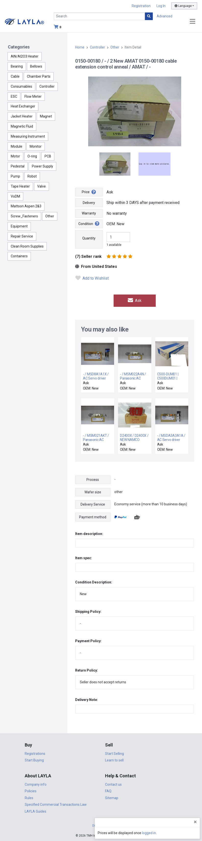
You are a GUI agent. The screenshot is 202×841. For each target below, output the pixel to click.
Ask (135, 300)
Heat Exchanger (23, 106)
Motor (15, 156)
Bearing (17, 66)
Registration (141, 6)
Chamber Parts (38, 76)
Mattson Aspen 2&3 (26, 206)
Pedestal (17, 166)
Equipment (19, 226)
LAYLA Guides (35, 811)
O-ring (32, 156)
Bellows (36, 66)
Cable (15, 76)
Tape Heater (20, 186)
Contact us (113, 784)
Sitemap (111, 798)
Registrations (35, 753)
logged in (169, 833)
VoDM (15, 196)
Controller (47, 86)
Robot (32, 176)
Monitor (36, 146)
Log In (161, 6)
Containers (19, 256)
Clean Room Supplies (27, 246)
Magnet (46, 116)
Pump (15, 176)
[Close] (195, 822)
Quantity (88, 238)
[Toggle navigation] (192, 21)
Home (79, 47)
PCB (48, 156)
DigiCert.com (101, 825)
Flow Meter (33, 96)
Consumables (21, 86)
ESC (14, 96)
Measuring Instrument (28, 136)
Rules (29, 798)
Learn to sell (114, 760)
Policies (30, 791)
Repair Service (22, 236)
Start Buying (34, 760)
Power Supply (42, 166)
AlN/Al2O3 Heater (24, 56)
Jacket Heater (22, 116)
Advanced (164, 16)
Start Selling (114, 753)
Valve (41, 186)
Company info (36, 784)
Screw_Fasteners (24, 216)
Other (49, 216)
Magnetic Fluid (22, 126)
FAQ (108, 791)
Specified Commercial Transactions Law (56, 804)
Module (16, 146)
